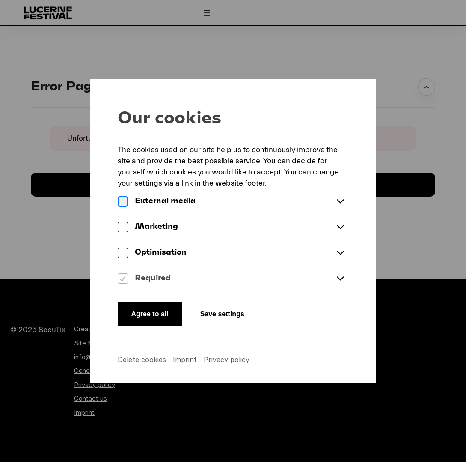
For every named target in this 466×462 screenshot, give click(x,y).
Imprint (185, 359)
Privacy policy (226, 359)
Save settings (222, 314)
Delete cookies (142, 359)
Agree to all (150, 314)
